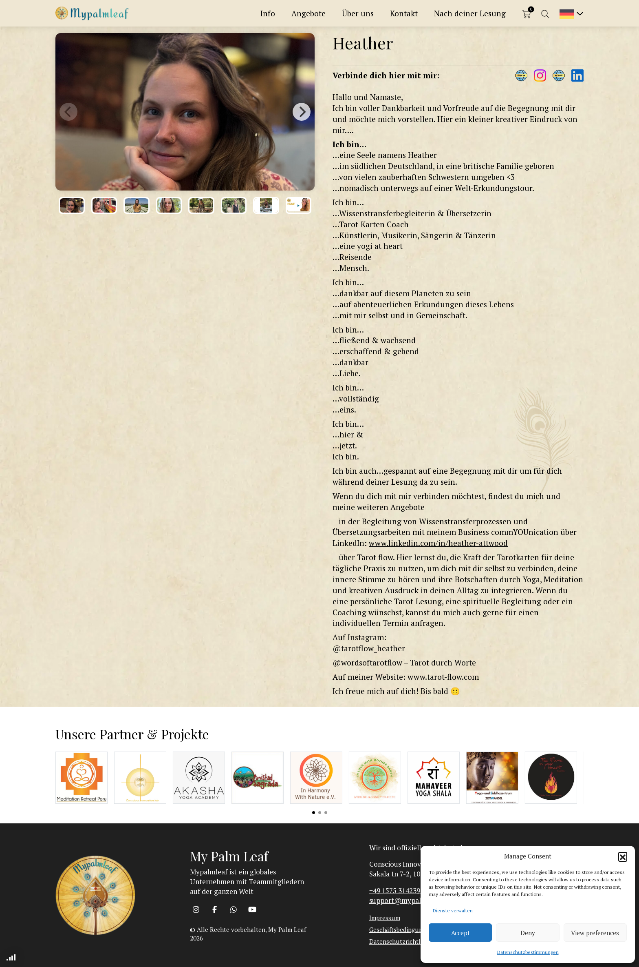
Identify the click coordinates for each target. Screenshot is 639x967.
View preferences (595, 933)
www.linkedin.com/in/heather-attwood (438, 543)
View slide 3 (325, 812)
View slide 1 (313, 812)
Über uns (358, 13)
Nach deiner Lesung (470, 13)
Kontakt (404, 13)
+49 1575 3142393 (396, 890)
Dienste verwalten (453, 910)
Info (267, 13)
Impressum (384, 918)
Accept (460, 933)
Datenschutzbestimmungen (528, 952)
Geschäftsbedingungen (401, 929)
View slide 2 (319, 812)
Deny (527, 933)
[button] (623, 856)
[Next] (302, 112)
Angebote (308, 13)
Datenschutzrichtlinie (400, 941)
